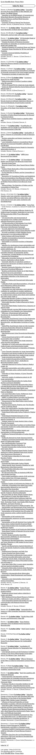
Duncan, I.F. (4, 126)
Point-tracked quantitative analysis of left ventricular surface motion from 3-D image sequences (17, 477)
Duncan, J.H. (4, 160)
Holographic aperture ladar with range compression (17, 35)
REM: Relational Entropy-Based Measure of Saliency (18, 597)
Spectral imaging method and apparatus (17, 95)
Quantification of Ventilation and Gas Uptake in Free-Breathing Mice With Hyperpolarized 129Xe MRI (16, 127)
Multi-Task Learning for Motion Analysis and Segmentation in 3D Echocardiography (15, 431)
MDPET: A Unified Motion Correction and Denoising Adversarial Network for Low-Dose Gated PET (17, 398)
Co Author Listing (19, 10)
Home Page (30, 205)
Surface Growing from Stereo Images (13, 553)
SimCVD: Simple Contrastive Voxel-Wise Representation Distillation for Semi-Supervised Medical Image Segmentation (15, 536)
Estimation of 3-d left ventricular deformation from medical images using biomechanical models (17, 345)
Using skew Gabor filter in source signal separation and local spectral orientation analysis (17, 565)
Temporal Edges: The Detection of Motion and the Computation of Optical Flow (17, 186)
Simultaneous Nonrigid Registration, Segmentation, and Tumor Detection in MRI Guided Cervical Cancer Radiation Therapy (17, 542)
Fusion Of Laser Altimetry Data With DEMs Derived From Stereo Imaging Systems (15, 589)
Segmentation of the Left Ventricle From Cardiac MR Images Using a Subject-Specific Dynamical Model (17, 523)
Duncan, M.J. (5, 629)
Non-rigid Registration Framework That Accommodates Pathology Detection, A (13, 444)
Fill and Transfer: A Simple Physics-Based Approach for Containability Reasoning (16, 641)
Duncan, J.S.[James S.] (7, 205)
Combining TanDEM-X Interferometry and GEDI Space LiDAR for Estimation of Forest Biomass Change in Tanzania (18, 731)
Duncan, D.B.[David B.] (8, 94)
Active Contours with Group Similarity (13, 236)
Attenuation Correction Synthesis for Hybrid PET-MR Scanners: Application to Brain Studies (17, 259)
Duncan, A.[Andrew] (7, 10)
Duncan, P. (4, 646)
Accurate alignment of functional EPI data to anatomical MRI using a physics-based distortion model (18, 229)
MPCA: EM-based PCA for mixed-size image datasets (18, 85)
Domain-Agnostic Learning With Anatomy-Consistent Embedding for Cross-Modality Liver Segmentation (18, 310)
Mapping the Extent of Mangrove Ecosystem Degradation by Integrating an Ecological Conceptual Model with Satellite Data (17, 43)
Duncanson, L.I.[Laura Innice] (10, 724)
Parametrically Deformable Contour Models (15, 463)
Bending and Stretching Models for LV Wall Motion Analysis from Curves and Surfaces (17, 272)
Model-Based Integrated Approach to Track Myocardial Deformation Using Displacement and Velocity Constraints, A (16, 417)
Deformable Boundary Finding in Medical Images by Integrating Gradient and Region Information (17, 299)
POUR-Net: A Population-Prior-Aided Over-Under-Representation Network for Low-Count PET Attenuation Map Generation (17, 487)
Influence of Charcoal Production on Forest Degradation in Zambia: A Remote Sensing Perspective (17, 703)
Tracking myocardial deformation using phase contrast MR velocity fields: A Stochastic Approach (16, 558)
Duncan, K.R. (5, 616)
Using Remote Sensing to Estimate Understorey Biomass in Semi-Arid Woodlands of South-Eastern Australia (17, 101)
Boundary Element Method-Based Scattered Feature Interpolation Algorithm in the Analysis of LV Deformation (17, 276)
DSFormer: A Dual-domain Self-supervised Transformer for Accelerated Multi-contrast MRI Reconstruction (15, 315)
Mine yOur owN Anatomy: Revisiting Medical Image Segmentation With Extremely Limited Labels (17, 409)
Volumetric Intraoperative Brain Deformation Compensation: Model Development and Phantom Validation (16, 575)
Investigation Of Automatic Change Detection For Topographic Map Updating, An (16, 648)
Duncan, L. (4, 622)
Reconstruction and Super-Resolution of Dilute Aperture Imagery (17, 28)
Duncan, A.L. (5, 28)
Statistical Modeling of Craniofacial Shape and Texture (18, 47)
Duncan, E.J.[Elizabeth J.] (8, 106)
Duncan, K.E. (5, 609)
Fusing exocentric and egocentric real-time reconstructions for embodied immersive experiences (17, 677)
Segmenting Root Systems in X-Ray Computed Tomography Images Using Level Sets (18, 611)
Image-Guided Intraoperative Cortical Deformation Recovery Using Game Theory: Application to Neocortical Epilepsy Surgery (17, 360)
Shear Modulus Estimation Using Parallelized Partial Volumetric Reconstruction (15, 623)
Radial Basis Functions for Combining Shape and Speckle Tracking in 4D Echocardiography (16, 492)
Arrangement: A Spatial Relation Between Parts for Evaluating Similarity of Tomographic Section (17, 251)
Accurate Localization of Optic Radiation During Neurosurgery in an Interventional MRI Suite (16, 233)
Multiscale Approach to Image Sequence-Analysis (17, 438)
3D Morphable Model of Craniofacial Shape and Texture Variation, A (18, 39)
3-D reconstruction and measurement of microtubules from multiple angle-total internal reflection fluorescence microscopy (15, 219)
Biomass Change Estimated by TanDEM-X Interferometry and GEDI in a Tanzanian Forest (15, 726)
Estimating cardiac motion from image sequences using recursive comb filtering (16, 341)
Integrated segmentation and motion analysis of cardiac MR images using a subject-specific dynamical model (17, 370)
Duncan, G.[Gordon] (7, 113)
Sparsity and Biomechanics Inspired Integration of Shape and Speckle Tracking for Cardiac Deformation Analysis (17, 547)
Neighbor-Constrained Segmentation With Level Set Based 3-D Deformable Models (17, 440)
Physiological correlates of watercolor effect (15, 74)
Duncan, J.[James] (6, 133)
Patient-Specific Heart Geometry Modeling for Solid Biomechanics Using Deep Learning (17, 466)
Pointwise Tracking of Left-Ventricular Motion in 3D (18, 483)
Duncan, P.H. (5, 659)
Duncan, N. (4, 639)
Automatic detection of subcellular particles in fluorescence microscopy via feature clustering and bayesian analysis (16, 263)
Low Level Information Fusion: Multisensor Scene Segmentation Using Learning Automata (16, 394)
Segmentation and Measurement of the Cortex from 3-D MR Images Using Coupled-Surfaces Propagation (17, 508)
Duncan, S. (4, 673)
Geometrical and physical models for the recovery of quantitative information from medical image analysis (17, 354)
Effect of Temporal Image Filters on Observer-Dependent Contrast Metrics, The (18, 660)
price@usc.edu (8, 751)
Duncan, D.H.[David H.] (8, 99)
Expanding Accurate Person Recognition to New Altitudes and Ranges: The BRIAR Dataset (16, 11)
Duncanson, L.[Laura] (7, 694)
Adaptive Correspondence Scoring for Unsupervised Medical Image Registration (17, 239)
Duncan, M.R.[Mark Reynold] (10, 634)
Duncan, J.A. (4, 154)
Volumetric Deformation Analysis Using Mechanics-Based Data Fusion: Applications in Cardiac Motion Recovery (17, 569)
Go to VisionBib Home (7, 2)
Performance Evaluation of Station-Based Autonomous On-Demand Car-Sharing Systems (17, 115)
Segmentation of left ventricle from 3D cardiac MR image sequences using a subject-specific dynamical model (17, 513)
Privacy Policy (19, 2)
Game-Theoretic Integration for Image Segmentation (18, 351)
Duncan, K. (4, 588)
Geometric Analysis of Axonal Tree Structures (16, 22)
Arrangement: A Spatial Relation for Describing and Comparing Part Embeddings (17, 255)
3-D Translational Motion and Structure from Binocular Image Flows (16, 160)
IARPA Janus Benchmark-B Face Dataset (15, 155)
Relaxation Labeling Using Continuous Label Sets (17, 498)
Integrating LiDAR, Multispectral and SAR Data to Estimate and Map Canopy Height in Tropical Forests (17, 706)
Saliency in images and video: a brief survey (15, 599)
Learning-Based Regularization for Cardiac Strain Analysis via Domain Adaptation (16, 382)
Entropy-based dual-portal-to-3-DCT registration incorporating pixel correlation (16, 338)
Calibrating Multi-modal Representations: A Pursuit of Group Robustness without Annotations (18, 284)
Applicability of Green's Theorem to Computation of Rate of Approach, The (18, 134)
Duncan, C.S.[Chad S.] (7, 69)
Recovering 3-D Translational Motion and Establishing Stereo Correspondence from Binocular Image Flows (18, 177)
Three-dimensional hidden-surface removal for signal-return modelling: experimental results (17, 667)
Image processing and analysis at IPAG (13, 357)
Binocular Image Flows (9, 163)
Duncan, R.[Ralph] (6, 666)
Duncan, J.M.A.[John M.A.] (9, 194)
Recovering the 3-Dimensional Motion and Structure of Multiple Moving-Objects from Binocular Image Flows (17, 181)
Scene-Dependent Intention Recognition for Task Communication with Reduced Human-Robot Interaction (16, 602)
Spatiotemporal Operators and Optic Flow (15, 551)
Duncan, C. (4, 38)
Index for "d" (5, 745)
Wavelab (3, 636)
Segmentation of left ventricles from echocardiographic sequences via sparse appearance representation (17, 518)
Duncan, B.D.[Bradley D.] (8, 33)
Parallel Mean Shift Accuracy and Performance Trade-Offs (17, 617)
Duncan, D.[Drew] (6, 78)
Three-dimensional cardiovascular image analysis (17, 555)
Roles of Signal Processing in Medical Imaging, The (17, 505)
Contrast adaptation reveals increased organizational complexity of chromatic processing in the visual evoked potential (18, 70)
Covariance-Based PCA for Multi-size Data (16, 78)
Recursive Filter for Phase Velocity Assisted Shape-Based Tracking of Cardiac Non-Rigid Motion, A (17, 495)
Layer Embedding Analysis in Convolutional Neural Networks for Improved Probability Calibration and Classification (17, 143)
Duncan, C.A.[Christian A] (8, 62)
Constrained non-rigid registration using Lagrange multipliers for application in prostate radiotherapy (17, 290)
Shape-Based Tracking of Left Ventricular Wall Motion (18, 529)
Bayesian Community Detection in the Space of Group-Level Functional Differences (16, 268)
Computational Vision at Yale (11, 287)
